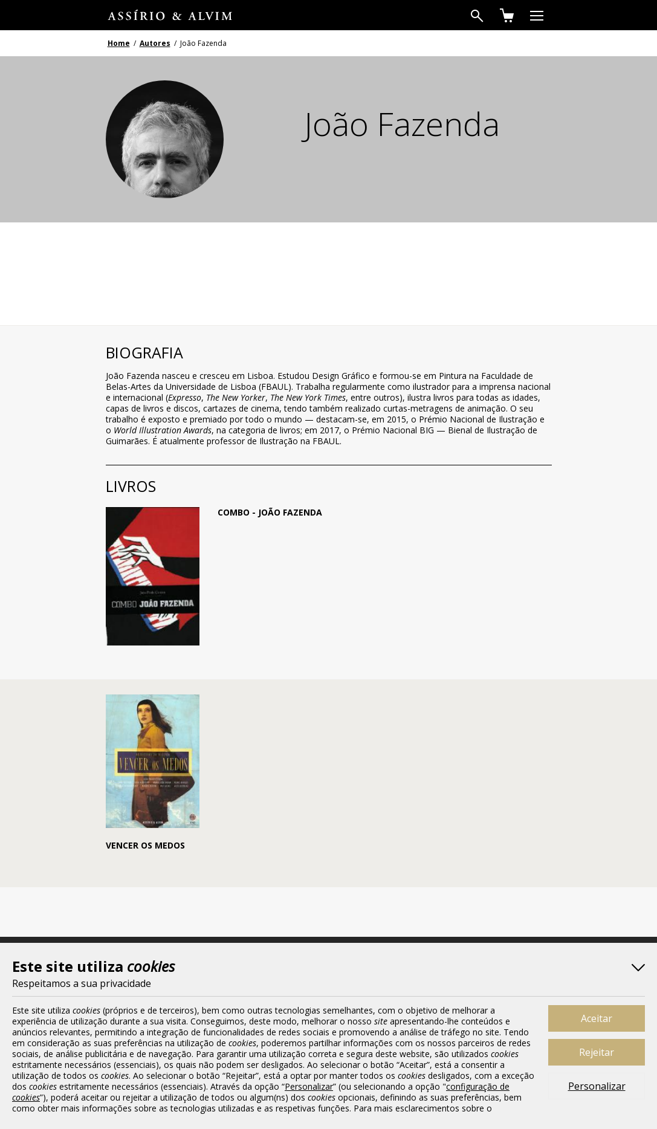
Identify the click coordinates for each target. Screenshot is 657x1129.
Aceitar (596, 1018)
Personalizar (597, 1086)
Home (119, 43)
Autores (155, 43)
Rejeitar (596, 1052)
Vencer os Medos (145, 845)
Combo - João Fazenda (270, 512)
